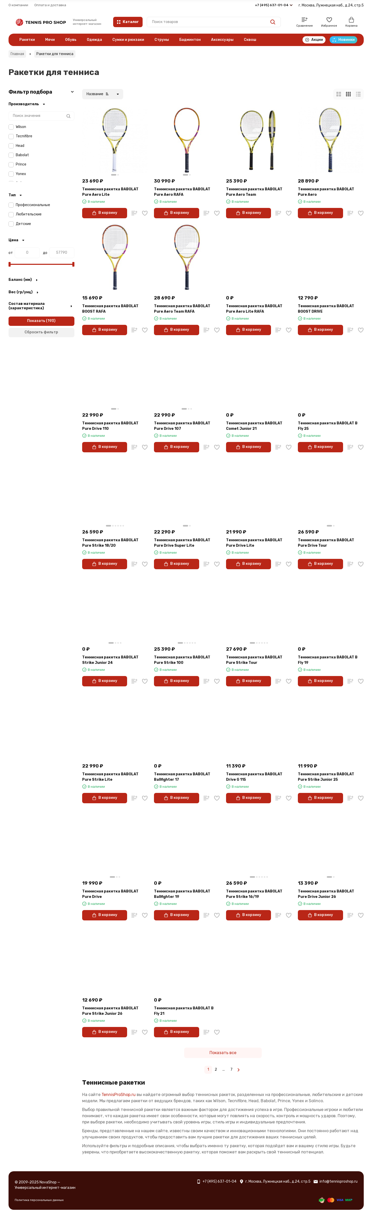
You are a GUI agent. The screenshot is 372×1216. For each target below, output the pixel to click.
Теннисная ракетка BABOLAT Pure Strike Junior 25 (326, 777)
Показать (36, 321)
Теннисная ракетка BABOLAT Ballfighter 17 (182, 777)
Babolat (22, 155)
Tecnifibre (24, 136)
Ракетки (27, 39)
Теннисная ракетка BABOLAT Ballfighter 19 (182, 894)
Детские (23, 224)
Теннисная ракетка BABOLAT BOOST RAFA (110, 309)
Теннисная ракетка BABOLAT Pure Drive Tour (326, 543)
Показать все (223, 1052)
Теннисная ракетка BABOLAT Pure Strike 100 (182, 660)
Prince (21, 164)
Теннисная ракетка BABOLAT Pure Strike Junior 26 (110, 1011)
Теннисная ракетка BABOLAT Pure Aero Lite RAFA (254, 309)
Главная (17, 54)
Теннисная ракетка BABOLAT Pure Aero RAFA (182, 192)
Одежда (94, 39)
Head (20, 146)
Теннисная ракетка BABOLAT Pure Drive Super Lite (182, 543)
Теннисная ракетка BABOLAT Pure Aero (326, 192)
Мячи (50, 39)
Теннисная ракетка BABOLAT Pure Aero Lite (110, 192)
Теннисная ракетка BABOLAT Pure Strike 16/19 (254, 894)
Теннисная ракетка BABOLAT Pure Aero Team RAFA (182, 309)
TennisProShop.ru (119, 1094)
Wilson (21, 127)
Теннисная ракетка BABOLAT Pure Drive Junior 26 (326, 894)
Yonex (21, 174)
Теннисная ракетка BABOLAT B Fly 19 (328, 660)
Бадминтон (190, 39)
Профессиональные (33, 205)
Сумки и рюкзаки (128, 39)
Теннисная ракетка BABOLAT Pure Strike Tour (254, 660)
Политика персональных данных (39, 1200)
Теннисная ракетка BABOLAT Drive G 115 (254, 777)
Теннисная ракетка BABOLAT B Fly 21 (184, 1011)
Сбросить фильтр (41, 332)
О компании (18, 5)
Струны (161, 39)
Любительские (29, 214)
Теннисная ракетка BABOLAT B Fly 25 (328, 426)
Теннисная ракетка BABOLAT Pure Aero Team (254, 192)
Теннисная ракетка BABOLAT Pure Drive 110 (110, 426)
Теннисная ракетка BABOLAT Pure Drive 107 (182, 426)
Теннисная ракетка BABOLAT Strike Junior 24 (110, 660)
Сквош (250, 39)
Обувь (70, 39)
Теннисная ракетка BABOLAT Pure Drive (110, 894)
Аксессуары (222, 39)
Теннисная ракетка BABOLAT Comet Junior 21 (254, 426)
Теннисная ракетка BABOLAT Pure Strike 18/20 (110, 543)
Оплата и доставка (50, 5)
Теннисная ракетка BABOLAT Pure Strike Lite (110, 777)
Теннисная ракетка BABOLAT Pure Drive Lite (254, 543)
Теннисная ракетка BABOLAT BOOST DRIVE (326, 309)
